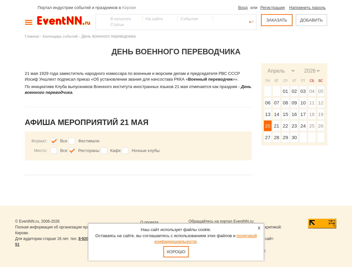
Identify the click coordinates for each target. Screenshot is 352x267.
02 (294, 91)
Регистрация (272, 7)
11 (312, 102)
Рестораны (88, 150)
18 (312, 114)
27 (268, 137)
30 (294, 137)
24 (303, 126)
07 (276, 102)
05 (320, 91)
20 (268, 126)
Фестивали (88, 140)
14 (276, 114)
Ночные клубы (146, 150)
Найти (101, 22)
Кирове (129, 7)
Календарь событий (60, 36)
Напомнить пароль (307, 7)
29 (285, 137)
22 (285, 126)
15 (285, 114)
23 (294, 126)
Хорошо (176, 251)
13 (268, 114)
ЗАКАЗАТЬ (276, 20)
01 (285, 91)
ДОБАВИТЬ (311, 20)
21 (276, 126)
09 (294, 102)
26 (320, 126)
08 (285, 102)
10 (303, 102)
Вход (242, 7)
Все (63, 140)
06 (268, 102)
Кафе (115, 150)
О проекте (149, 222)
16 (294, 114)
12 (320, 102)
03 (303, 91)
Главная (32, 36)
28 (276, 137)
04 (312, 91)
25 (312, 126)
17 (303, 114)
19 (320, 114)
